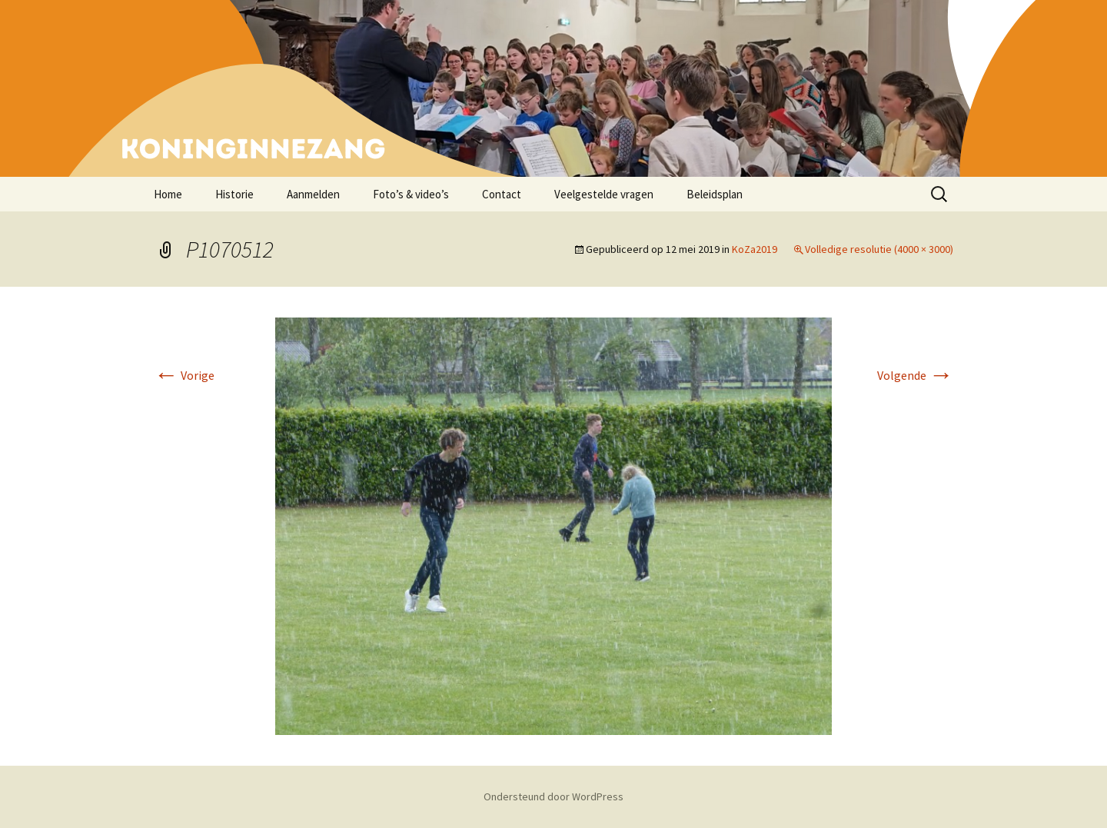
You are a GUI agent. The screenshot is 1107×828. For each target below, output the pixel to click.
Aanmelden (313, 194)
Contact (501, 194)
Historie (234, 194)
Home (168, 194)
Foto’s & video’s (411, 194)
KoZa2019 (754, 249)
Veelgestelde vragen (603, 194)
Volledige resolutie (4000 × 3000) (879, 249)
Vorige (184, 375)
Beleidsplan (714, 194)
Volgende (915, 375)
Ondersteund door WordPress (553, 796)
